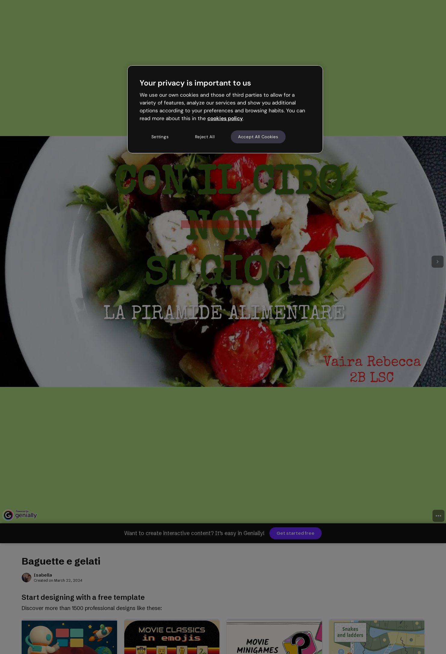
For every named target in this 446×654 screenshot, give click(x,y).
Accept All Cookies (258, 136)
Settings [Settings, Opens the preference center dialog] (160, 136)
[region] (225, 109)
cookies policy (225, 118)
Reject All (205, 136)
